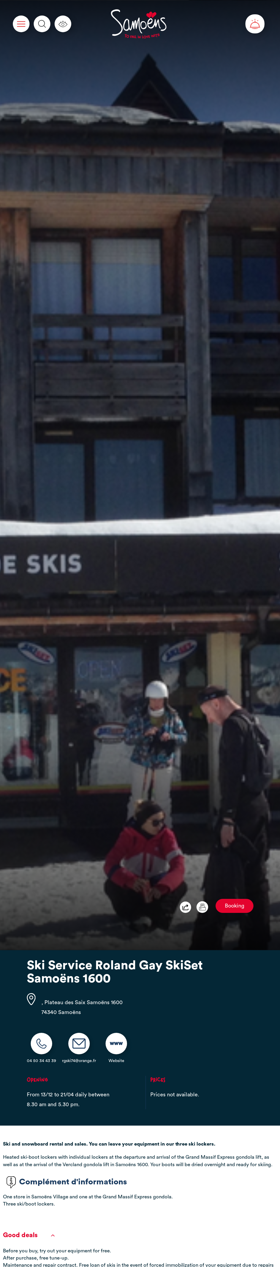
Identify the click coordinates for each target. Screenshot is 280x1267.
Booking (234, 905)
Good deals (29, 1235)
